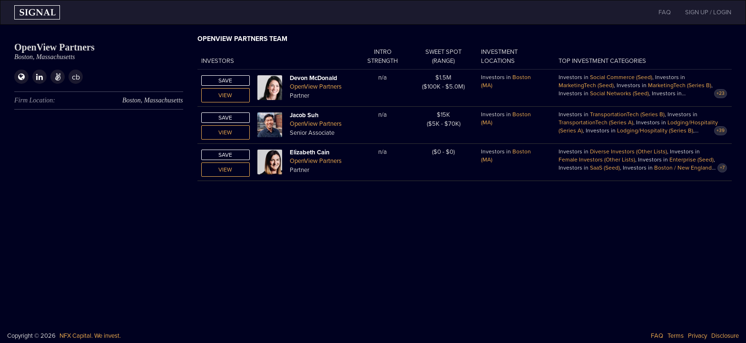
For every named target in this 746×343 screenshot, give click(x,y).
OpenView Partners (316, 87)
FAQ (657, 336)
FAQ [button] (664, 12)
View (225, 95)
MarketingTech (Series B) (679, 85)
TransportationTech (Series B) (627, 114)
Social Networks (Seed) (619, 93)
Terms (675, 336)
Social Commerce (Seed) (621, 77)
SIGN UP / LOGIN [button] (708, 12)
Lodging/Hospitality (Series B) (655, 130)
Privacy (697, 336)
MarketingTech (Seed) (586, 85)
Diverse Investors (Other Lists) (628, 151)
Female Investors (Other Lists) (597, 159)
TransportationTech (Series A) (596, 122)
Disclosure (725, 336)
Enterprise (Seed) (691, 159)
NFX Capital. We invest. (90, 336)
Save (225, 80)
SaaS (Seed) (605, 167)
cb (76, 77)
